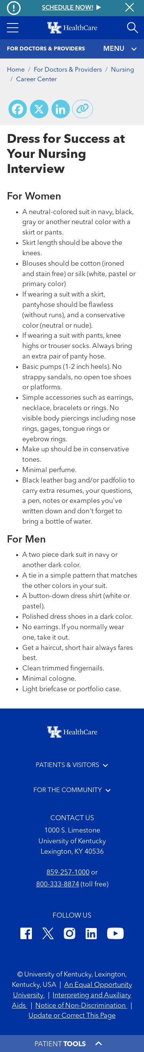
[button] (12, 27)
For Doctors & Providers (68, 70)
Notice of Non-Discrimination (81, 1005)
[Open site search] (132, 27)
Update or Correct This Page (72, 1015)
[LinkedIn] (91, 935)
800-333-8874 (57, 884)
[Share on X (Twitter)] (39, 109)
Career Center (36, 79)
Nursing (122, 70)
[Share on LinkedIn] (60, 109)
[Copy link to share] (82, 109)
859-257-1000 (67, 872)
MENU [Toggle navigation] (120, 49)
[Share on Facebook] (17, 109)
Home (16, 70)
